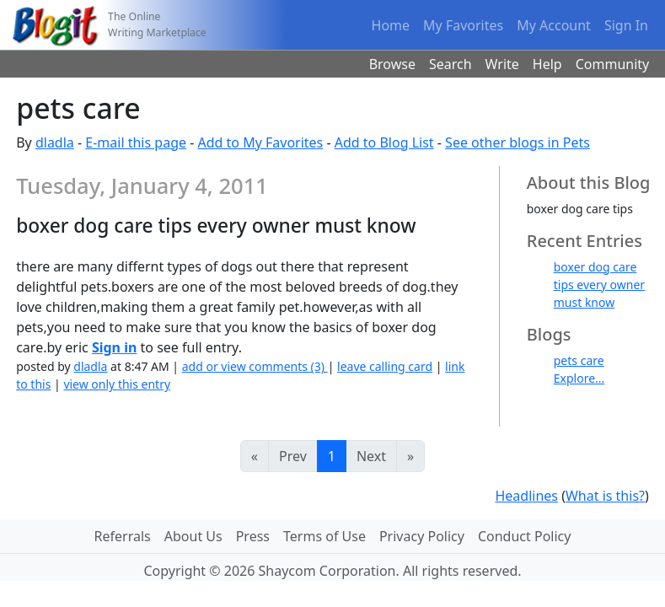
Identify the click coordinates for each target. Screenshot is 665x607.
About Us (193, 536)
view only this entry (116, 384)
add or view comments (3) (255, 366)
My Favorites (463, 25)
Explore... (579, 378)
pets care (579, 360)
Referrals (122, 536)
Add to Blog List (384, 142)
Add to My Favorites (260, 142)
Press (253, 536)
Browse (392, 64)
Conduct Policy (524, 536)
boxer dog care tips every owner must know (599, 284)
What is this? (605, 495)
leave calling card (384, 366)
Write (502, 64)
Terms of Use (324, 536)
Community (613, 64)
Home (391, 25)
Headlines (526, 495)
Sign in (114, 347)
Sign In (626, 25)
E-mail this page (135, 142)
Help (547, 64)
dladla (54, 142)
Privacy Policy (421, 536)
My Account (554, 25)
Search (450, 64)
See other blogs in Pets (517, 142)
